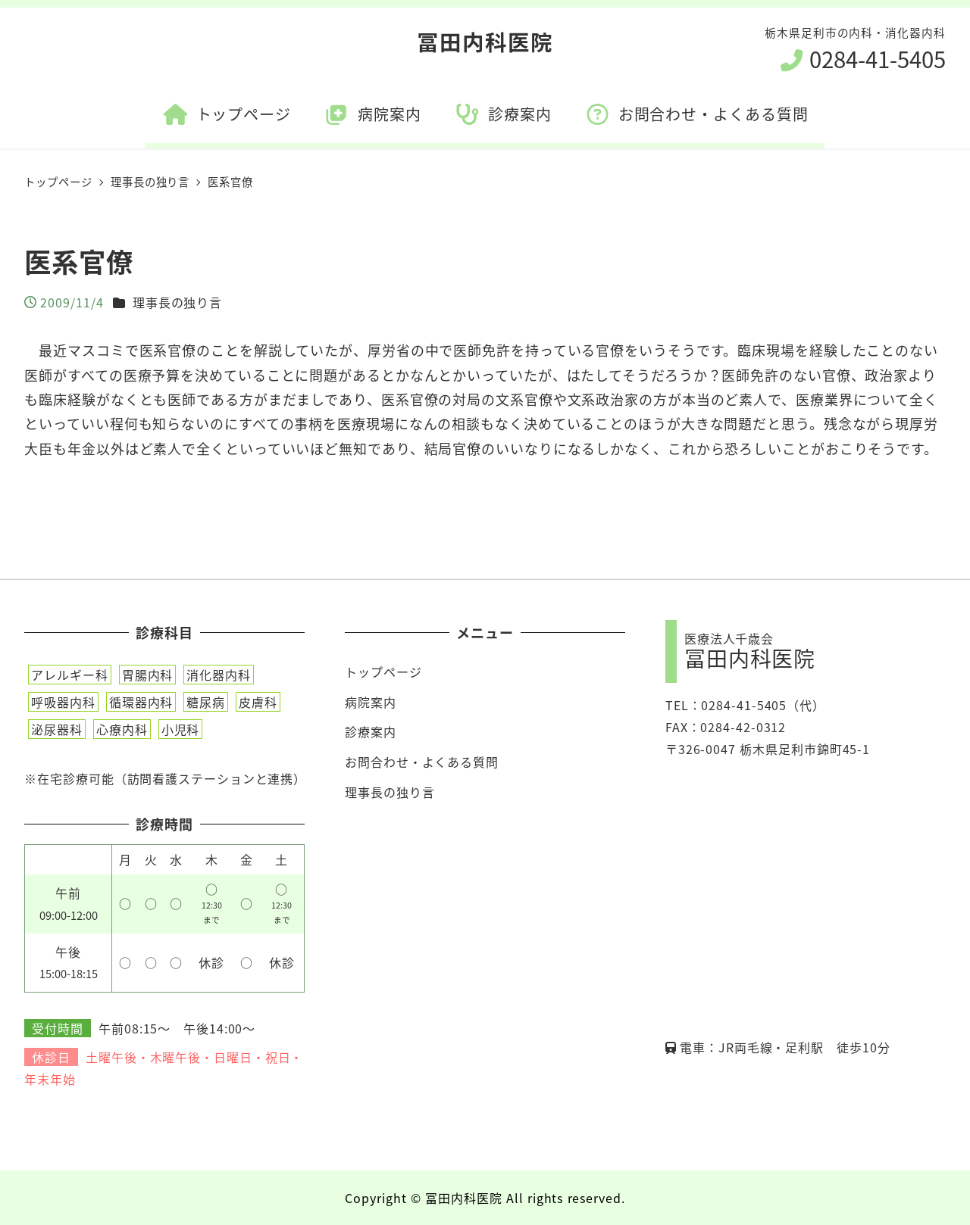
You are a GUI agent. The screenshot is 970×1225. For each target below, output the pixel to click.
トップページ (383, 671)
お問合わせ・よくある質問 (422, 762)
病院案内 (370, 702)
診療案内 (370, 731)
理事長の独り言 (177, 302)
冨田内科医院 (484, 41)
